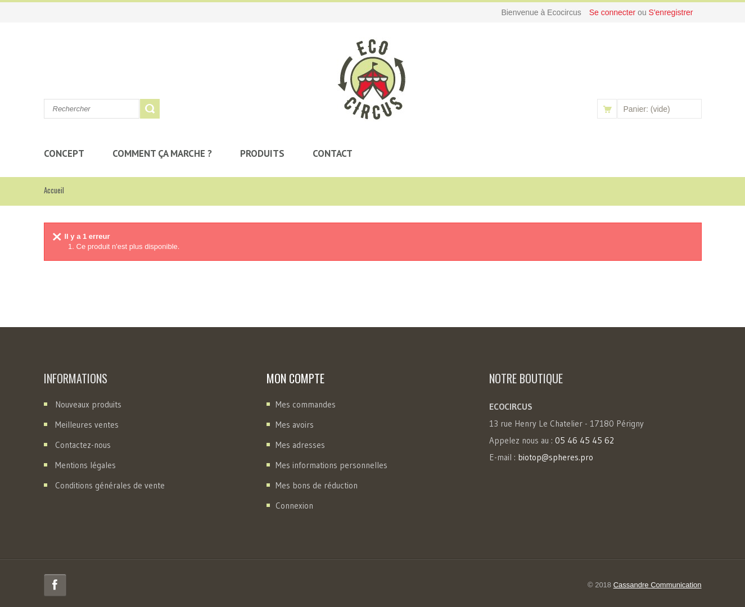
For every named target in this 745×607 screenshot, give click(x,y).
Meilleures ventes (87, 424)
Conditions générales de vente (110, 485)
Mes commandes (306, 404)
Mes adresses (300, 445)
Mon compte (295, 378)
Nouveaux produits (88, 404)
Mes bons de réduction (317, 485)
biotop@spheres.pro (555, 457)
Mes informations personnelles (331, 465)
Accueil (54, 190)
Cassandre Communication (657, 585)
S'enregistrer (671, 12)
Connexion (294, 505)
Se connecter (613, 12)
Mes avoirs (295, 424)
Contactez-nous (83, 445)
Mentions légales (85, 465)
